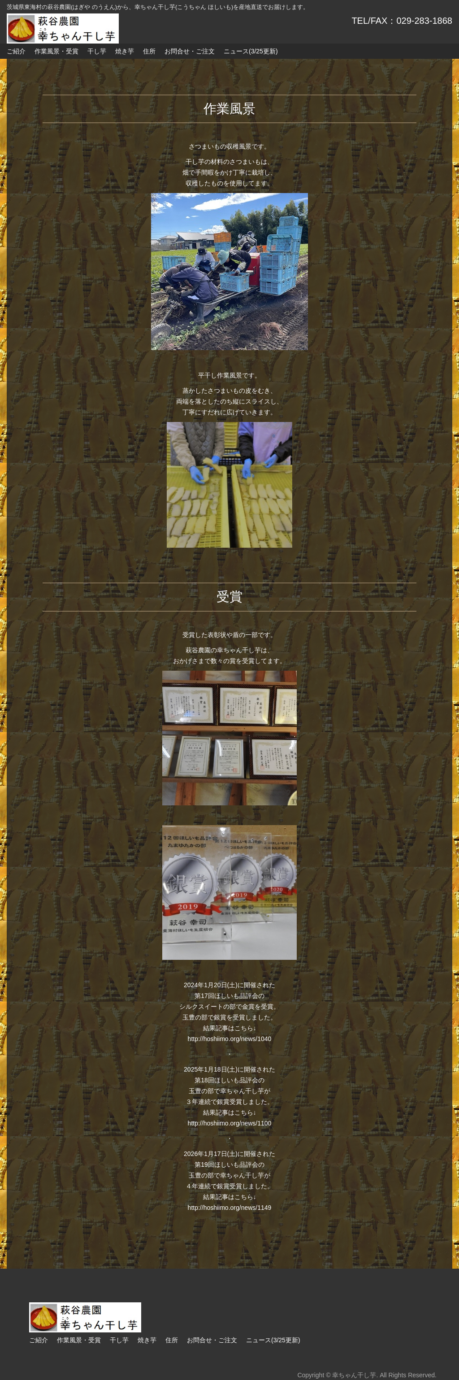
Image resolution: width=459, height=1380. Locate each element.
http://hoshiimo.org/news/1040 (230, 1038)
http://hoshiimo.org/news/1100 (230, 1123)
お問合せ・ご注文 (190, 51)
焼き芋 (124, 51)
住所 (149, 51)
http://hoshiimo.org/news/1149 (230, 1207)
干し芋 (96, 51)
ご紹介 (16, 51)
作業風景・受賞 (56, 51)
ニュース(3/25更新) (251, 51)
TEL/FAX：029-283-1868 (401, 21)
